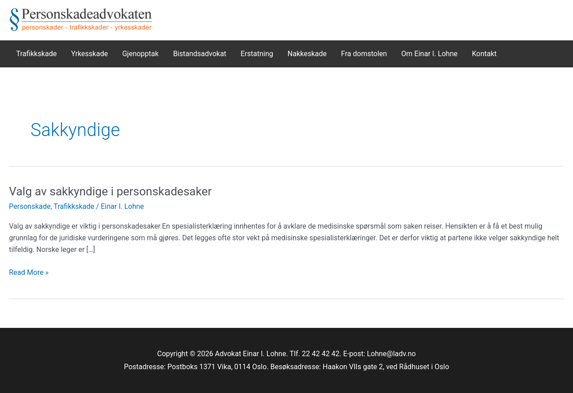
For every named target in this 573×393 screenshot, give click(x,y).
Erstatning (257, 53)
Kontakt (484, 53)
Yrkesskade (89, 53)
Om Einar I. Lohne (429, 53)
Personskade (30, 206)
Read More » (28, 272)
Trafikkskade (36, 53)
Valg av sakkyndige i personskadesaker (110, 191)
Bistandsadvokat (200, 53)
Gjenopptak (140, 53)
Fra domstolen (364, 53)
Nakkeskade (307, 53)
